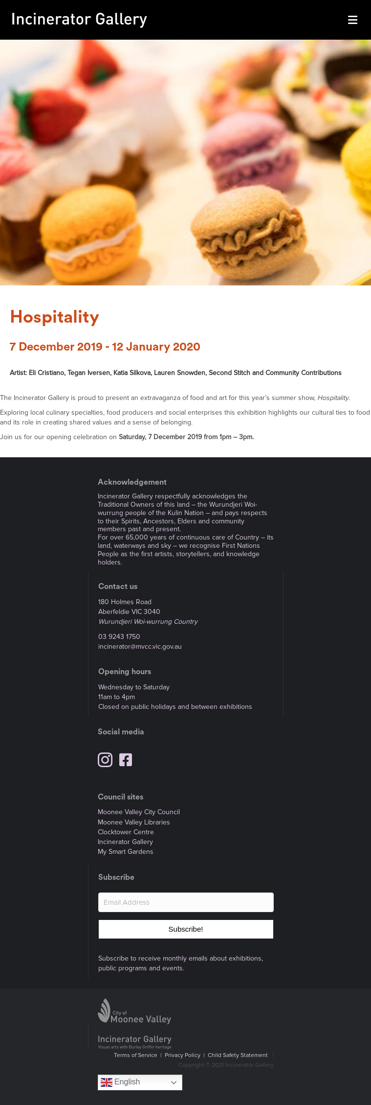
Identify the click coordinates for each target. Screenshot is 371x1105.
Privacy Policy (182, 1055)
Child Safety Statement (238, 1055)
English (120, 1082)
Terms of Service (135, 1055)
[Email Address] (186, 902)
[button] (186, 929)
